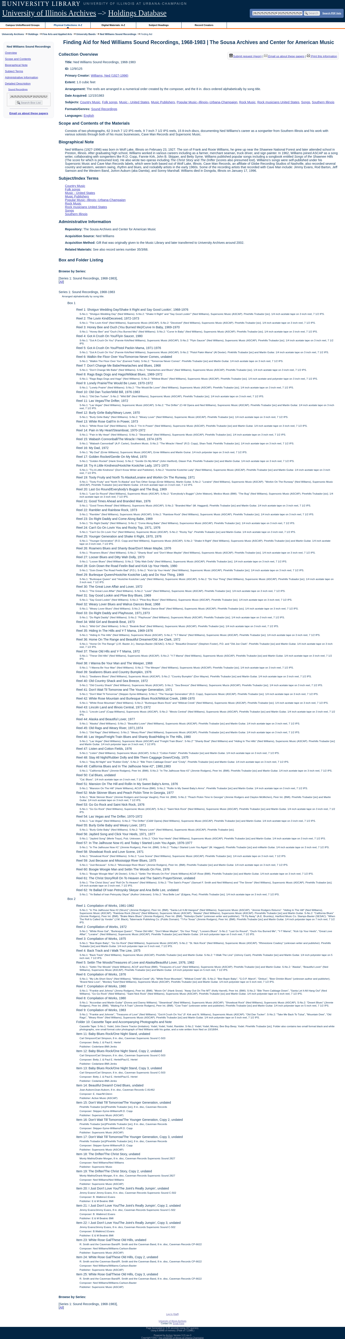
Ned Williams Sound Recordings (118, 34)
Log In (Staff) (172, 1314)
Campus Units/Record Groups (23, 25)
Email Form (178, 1323)
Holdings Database (137, 13)
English (89, 115)
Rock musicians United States (278, 102)
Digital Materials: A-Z (113, 25)
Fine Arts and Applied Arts (57, 34)
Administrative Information (21, 77)
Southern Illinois (323, 102)
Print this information (322, 56)
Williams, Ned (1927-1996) (109, 75)
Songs (305, 102)
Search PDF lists (331, 13)
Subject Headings (159, 25)
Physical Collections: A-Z (68, 25)
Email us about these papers (28, 113)
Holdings (33, 34)
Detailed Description (18, 83)
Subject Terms (14, 71)
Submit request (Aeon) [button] (245, 56)
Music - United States (134, 102)
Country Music (90, 102)
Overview (11, 52)
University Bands (86, 34)
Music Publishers (163, 102)
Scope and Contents (18, 59)
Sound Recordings (18, 89)
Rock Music (247, 102)
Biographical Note (16, 65)
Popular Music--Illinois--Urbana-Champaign (207, 102)
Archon (169, 1335)
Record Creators (204, 25)
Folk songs (109, 102)
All (61, 282)
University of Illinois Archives (49, 13)
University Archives (13, 34)
